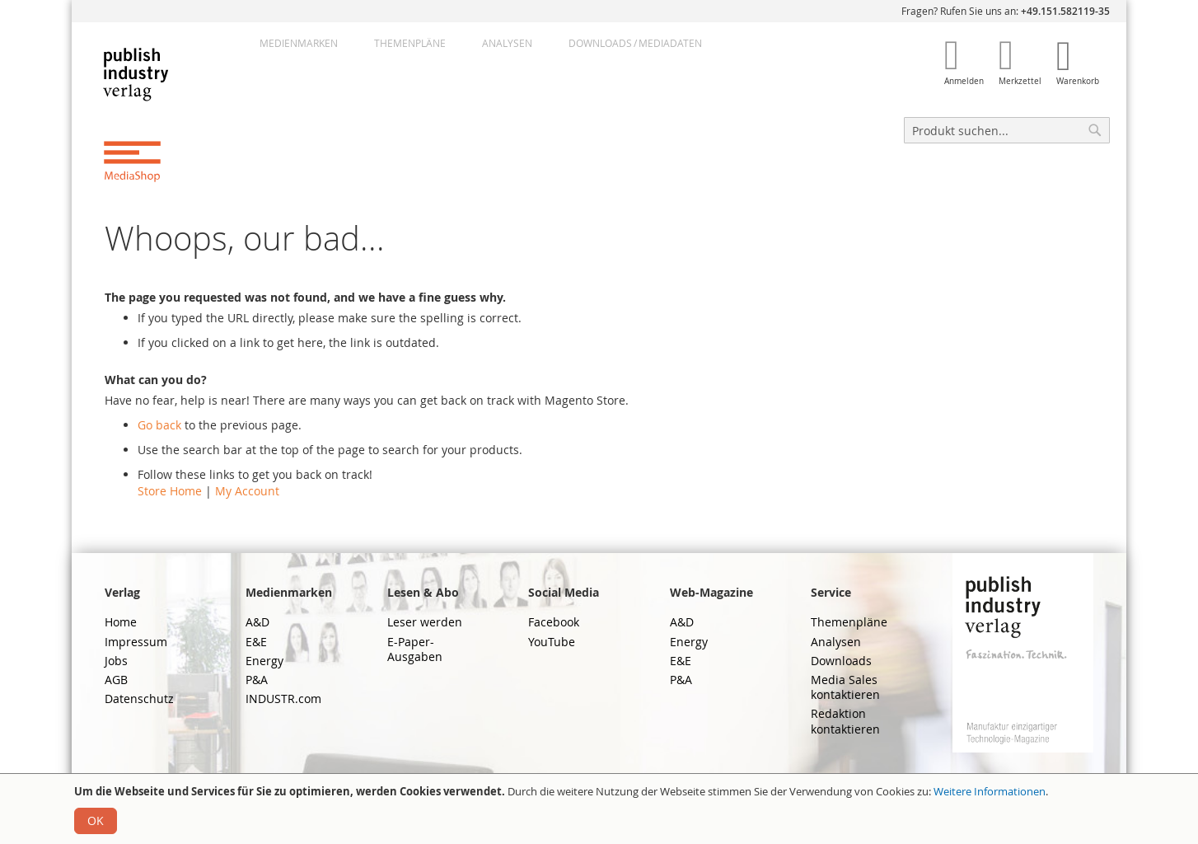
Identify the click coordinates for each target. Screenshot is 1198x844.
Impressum (136, 641)
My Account (247, 491)
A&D (257, 622)
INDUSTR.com (283, 698)
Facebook (553, 622)
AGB (116, 679)
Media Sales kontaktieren (845, 687)
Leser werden (424, 622)
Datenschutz (139, 698)
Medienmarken (299, 42)
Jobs (116, 660)
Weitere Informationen (990, 791)
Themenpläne (410, 42)
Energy (264, 660)
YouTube (551, 641)
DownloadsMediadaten (635, 42)
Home (121, 622)
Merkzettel (1020, 81)
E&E (256, 641)
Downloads (841, 660)
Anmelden (964, 81)
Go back (159, 425)
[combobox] (1007, 130)
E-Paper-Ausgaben (414, 649)
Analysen (507, 42)
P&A (257, 679)
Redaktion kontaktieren (845, 721)
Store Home (170, 491)
